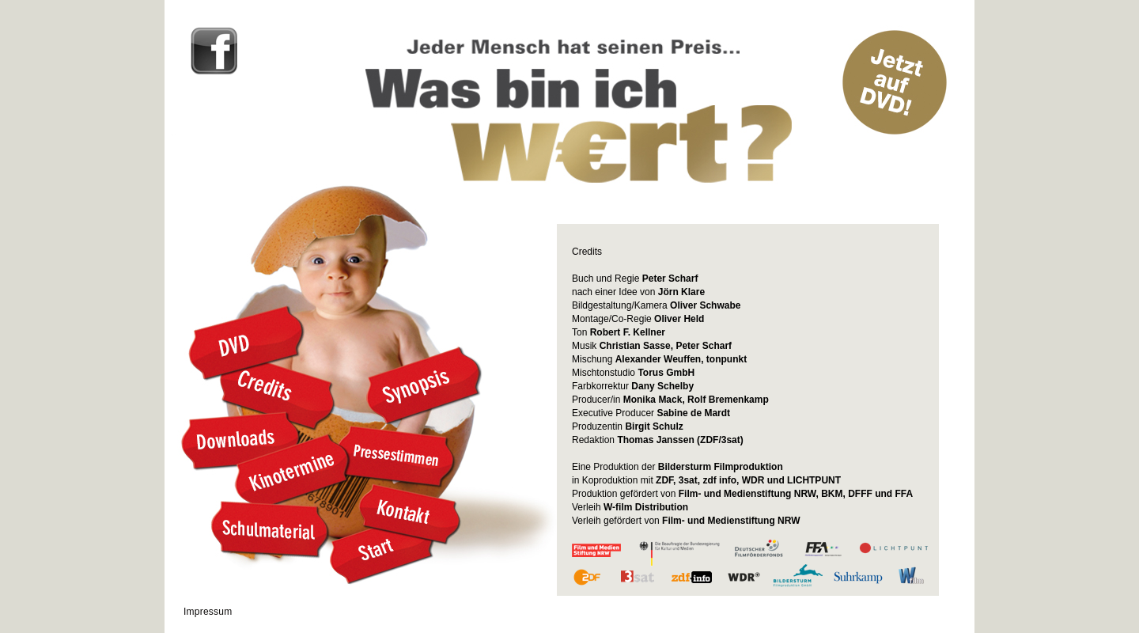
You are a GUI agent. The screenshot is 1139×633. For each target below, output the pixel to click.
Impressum (208, 611)
